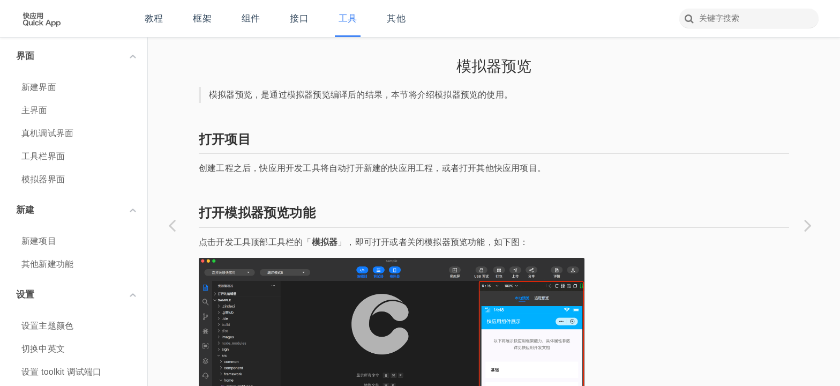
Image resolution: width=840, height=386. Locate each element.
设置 (76, 295)
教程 (154, 18)
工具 (348, 18)
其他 (396, 18)
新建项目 (38, 241)
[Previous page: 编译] (172, 225)
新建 (76, 210)
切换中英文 (43, 348)
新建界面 (38, 87)
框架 (202, 18)
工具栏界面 (43, 156)
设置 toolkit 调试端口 (61, 371)
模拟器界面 (43, 179)
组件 (251, 18)
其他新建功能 (47, 264)
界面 (76, 56)
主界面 (34, 110)
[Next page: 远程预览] (808, 225)
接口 (299, 18)
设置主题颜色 (47, 325)
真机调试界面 (47, 133)
